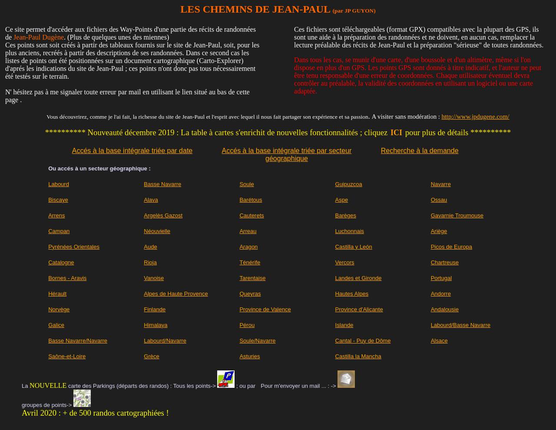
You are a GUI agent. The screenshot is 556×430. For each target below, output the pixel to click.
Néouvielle (157, 231)
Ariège (439, 231)
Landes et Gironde (358, 278)
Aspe (341, 200)
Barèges (345, 215)
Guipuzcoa (348, 184)
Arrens (56, 215)
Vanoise (154, 278)
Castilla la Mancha (358, 356)
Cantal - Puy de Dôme (363, 340)
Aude (150, 246)
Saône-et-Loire (67, 356)
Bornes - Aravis (67, 278)
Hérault (57, 293)
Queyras (250, 293)
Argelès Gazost (163, 215)
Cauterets (251, 215)
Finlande (154, 309)
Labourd (58, 184)
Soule (246, 184)
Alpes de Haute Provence (176, 293)
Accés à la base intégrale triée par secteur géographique (287, 154)
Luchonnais (349, 231)
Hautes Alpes (352, 293)
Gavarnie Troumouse (457, 215)
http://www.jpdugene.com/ (475, 116)
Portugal (441, 278)
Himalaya (155, 325)
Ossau (439, 200)
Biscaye (58, 200)
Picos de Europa (451, 246)
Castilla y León (353, 246)
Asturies (249, 356)
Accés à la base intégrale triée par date (132, 150)
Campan (59, 231)
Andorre (441, 293)
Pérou (247, 325)
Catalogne (61, 262)
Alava (151, 200)
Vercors (344, 262)
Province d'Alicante (359, 309)
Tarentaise (252, 278)
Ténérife (249, 262)
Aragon (248, 246)
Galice (56, 325)
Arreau (247, 231)
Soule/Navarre (257, 340)
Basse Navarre (162, 184)
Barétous (250, 200)
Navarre (441, 184)
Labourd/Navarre (165, 340)
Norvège (59, 309)
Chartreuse (445, 262)
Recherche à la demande (420, 150)
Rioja (150, 262)
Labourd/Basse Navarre (460, 325)
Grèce (151, 356)
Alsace (439, 340)
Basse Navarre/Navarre (77, 340)
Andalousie (445, 309)
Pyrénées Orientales (73, 246)
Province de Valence (265, 309)
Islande (344, 325)
